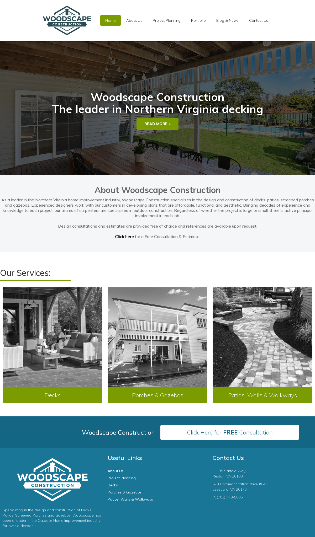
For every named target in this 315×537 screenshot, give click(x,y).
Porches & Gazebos (125, 492)
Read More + (157, 123)
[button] (167, 20)
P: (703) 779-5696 (228, 497)
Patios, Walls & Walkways (130, 499)
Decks (113, 485)
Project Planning (122, 478)
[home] (67, 20)
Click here (124, 236)
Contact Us (258, 20)
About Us (134, 20)
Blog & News (227, 20)
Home (110, 20)
